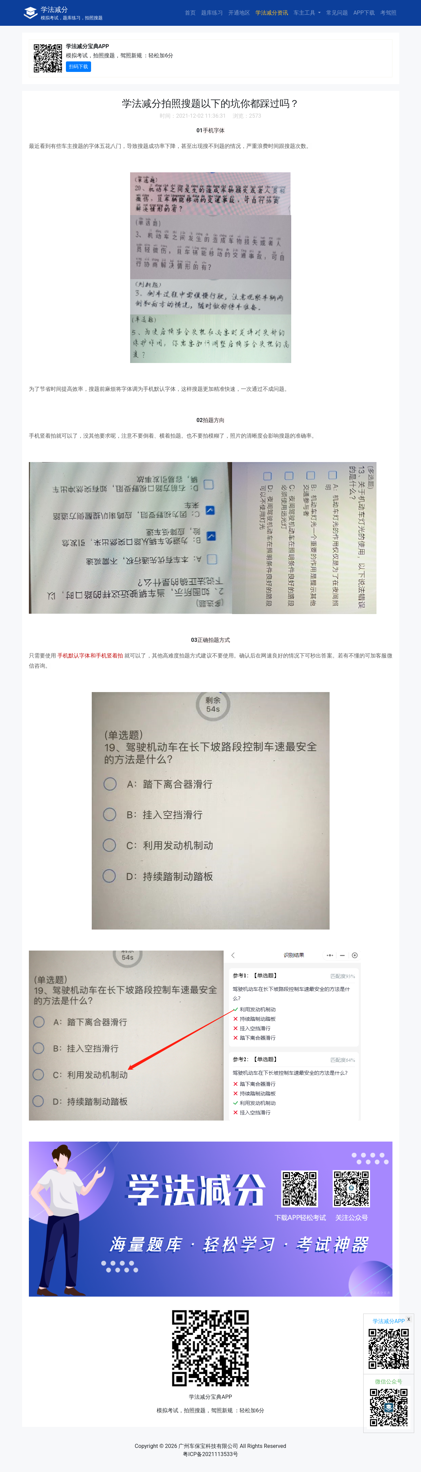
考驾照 (388, 12)
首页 (190, 12)
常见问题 (337, 12)
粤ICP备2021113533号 (210, 1454)
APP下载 (364, 12)
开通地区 (239, 12)
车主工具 (305, 12)
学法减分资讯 (272, 12)
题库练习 (212, 12)
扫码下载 (78, 66)
